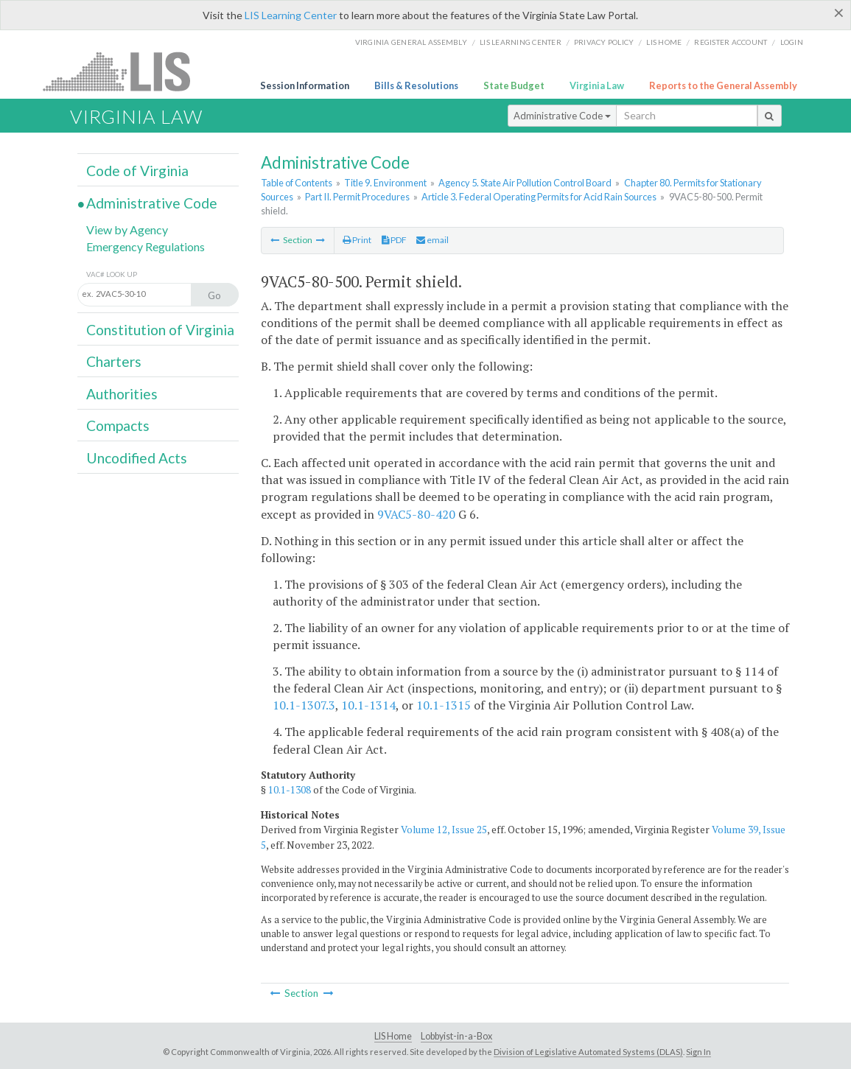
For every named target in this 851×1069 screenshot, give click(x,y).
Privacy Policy (604, 42)
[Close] (838, 12)
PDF (394, 239)
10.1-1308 (289, 789)
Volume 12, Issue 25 (444, 829)
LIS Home (393, 1036)
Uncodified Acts (136, 457)
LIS (125, 71)
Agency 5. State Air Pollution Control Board (525, 183)
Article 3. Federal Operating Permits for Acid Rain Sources (538, 197)
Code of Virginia (137, 170)
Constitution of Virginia (160, 329)
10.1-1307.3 (304, 705)
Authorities (122, 393)
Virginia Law (597, 85)
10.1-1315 (443, 705)
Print (357, 239)
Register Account (730, 42)
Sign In (698, 1051)
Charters (113, 361)
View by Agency (127, 229)
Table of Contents (296, 183)
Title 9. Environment (385, 183)
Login (791, 42)
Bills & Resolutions (416, 85)
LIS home (664, 42)
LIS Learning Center (291, 15)
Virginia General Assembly (411, 42)
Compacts (118, 425)
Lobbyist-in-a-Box (456, 1036)
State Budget (513, 85)
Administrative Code (562, 116)
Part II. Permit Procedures (357, 197)
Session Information (304, 85)
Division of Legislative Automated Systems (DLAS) (588, 1051)
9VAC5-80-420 (416, 514)
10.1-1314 (368, 705)
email (432, 239)
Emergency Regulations (145, 246)
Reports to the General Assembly (723, 85)
